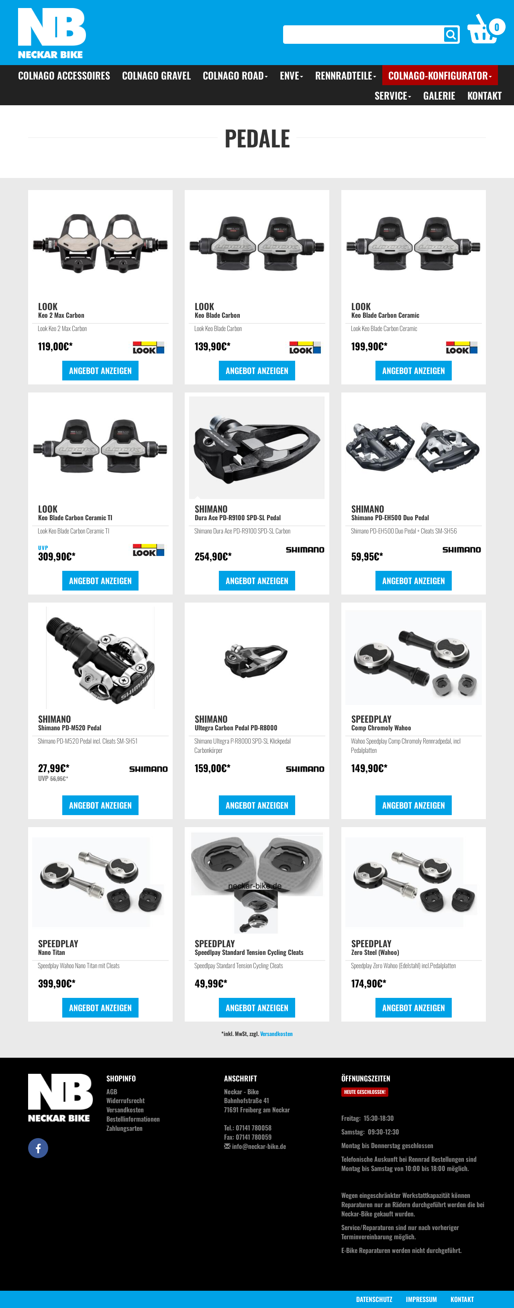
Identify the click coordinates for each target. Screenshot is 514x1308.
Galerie (439, 95)
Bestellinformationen (133, 1119)
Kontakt (484, 95)
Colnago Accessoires (64, 75)
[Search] (357, 34)
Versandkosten (276, 1033)
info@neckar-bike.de (259, 1146)
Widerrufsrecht (125, 1100)
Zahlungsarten (124, 1128)
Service (393, 95)
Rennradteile (345, 75)
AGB (111, 1091)
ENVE (291, 75)
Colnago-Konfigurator (440, 75)
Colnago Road (235, 75)
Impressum (421, 1299)
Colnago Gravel (156, 75)
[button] (486, 28)
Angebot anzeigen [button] (100, 370)
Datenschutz (374, 1299)
